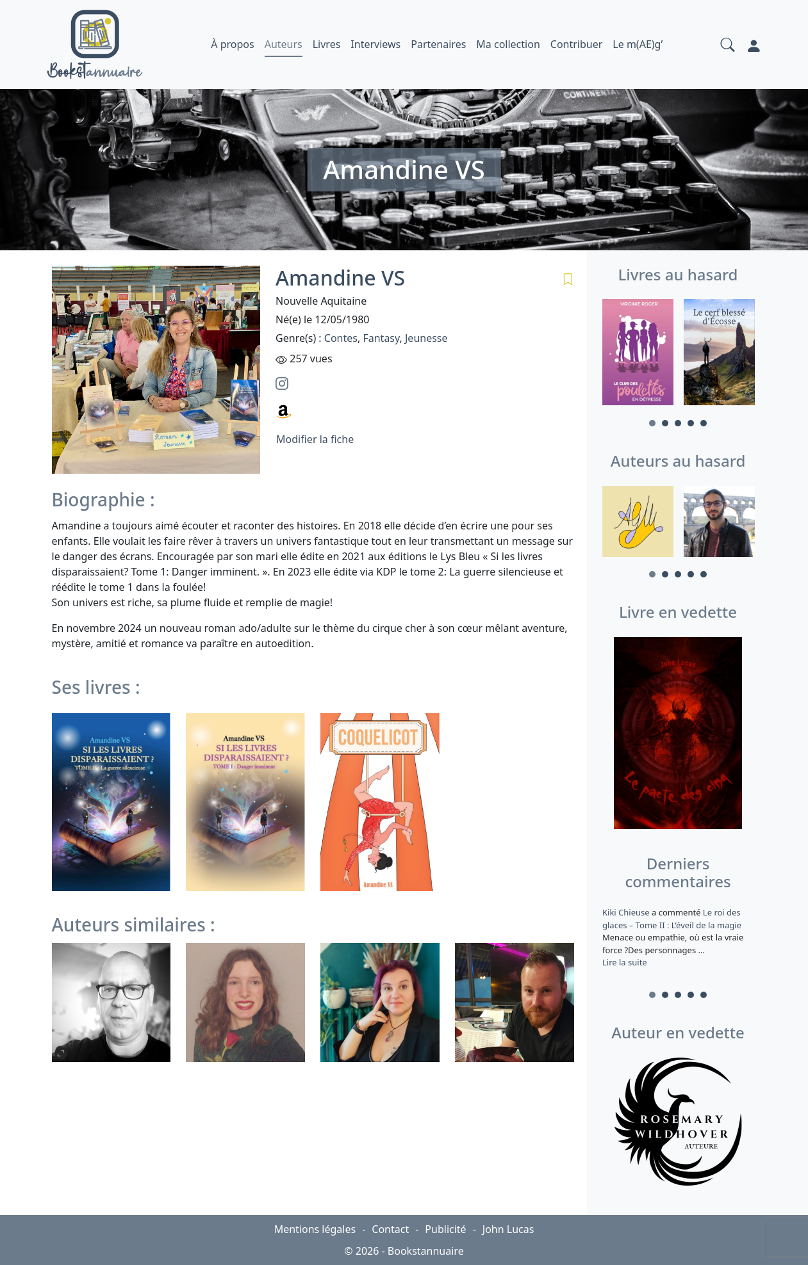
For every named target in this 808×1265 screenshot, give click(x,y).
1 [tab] (652, 423)
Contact (390, 1229)
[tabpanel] (638, 354)
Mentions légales (315, 1229)
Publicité (445, 1229)
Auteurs (283, 44)
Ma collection (508, 44)
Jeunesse (426, 338)
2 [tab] (665, 423)
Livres (327, 44)
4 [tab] (691, 423)
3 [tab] (678, 423)
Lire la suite (624, 962)
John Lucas (508, 1229)
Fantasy (381, 338)
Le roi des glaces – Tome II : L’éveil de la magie (671, 918)
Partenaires (438, 44)
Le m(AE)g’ (638, 44)
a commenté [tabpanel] (678, 937)
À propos (232, 44)
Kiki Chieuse (627, 912)
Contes (341, 338)
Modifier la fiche (315, 439)
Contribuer (576, 44)
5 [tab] (703, 423)
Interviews (375, 44)
